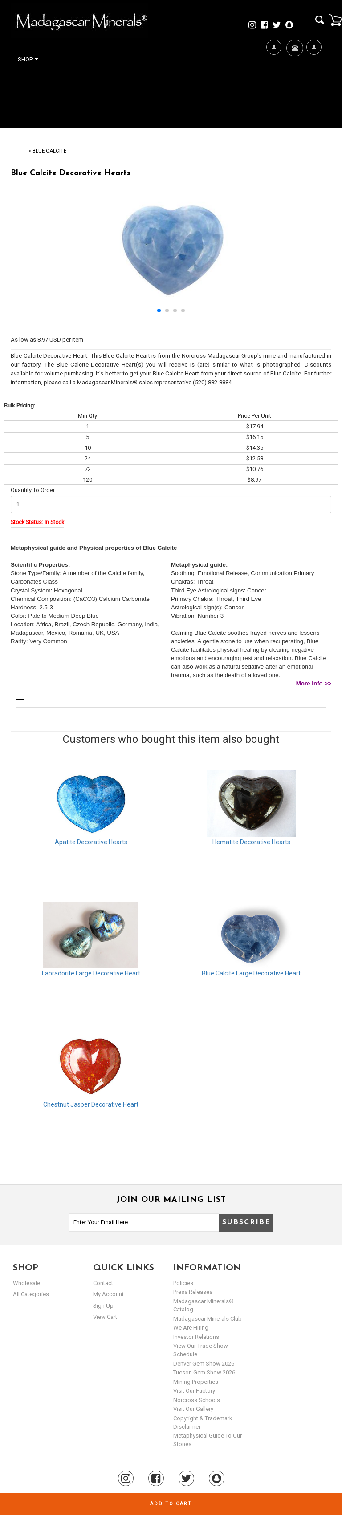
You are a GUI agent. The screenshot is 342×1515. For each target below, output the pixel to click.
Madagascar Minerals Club (207, 1318)
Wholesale (26, 1283)
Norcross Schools (196, 1400)
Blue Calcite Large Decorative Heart (251, 973)
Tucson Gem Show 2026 (204, 1372)
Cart (335, 19)
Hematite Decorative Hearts (251, 842)
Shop (28, 59)
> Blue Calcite (47, 151)
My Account (313, 75)
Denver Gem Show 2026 (203, 1363)
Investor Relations (196, 1337)
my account (108, 1294)
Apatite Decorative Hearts (91, 842)
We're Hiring (273, 75)
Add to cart (171, 1504)
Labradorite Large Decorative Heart (91, 973)
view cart (105, 1317)
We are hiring (190, 1327)
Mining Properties (195, 1381)
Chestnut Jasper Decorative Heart (90, 1104)
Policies (183, 1283)
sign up (103, 1305)
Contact (293, 58)
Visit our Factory (194, 1390)
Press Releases (192, 1292)
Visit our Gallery (193, 1409)
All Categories (31, 1294)
